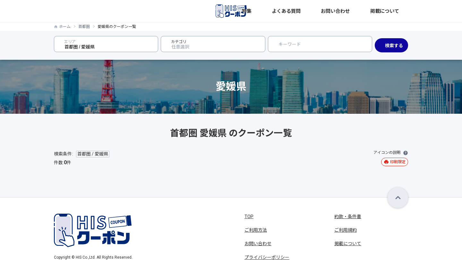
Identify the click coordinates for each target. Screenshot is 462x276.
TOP (248, 216)
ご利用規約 (345, 230)
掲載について (394, 11)
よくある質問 (325, 11)
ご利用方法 (255, 230)
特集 (299, 11)
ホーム (65, 26)
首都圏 (84, 26)
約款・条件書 (347, 216)
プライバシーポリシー (266, 257)
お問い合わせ (359, 11)
